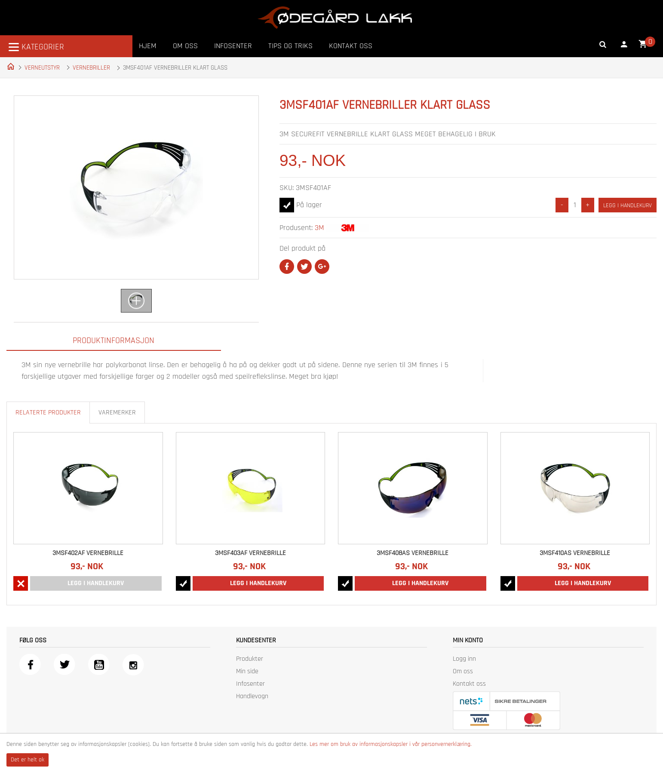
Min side (247, 671)
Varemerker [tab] (117, 412)
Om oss (185, 46)
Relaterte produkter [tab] (48, 412)
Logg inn (464, 658)
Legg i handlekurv (627, 205)
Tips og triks (290, 46)
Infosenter (233, 46)
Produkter (249, 658)
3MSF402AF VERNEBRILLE (87, 553)
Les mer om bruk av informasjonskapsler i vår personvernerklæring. (391, 744)
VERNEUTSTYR (42, 68)
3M (319, 228)
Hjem (148, 46)
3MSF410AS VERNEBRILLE (575, 553)
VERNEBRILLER (91, 68)
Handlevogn (252, 696)
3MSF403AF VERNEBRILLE (250, 553)
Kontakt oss (350, 46)
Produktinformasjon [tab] (113, 340)
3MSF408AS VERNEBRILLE (412, 553)
